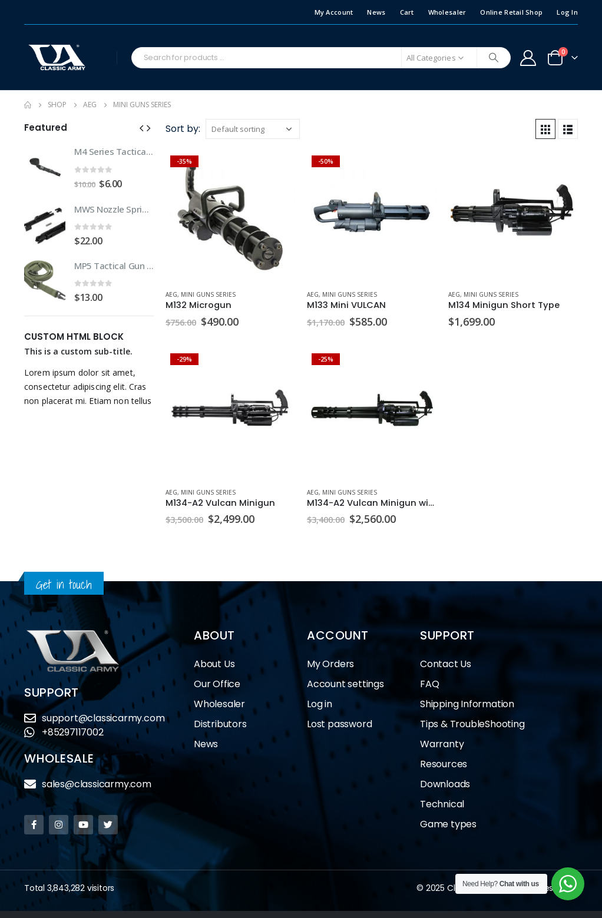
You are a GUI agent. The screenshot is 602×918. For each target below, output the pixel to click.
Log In (567, 12)
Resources (443, 764)
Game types (448, 824)
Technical (442, 804)
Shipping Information (467, 704)
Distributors (223, 724)
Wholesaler (447, 12)
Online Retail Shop (511, 12)
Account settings (345, 684)
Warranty (442, 744)
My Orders (330, 664)
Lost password (339, 724)
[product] (230, 215)
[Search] (493, 58)
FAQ (429, 684)
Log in (319, 704)
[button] (141, 127)
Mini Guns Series (208, 294)
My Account (334, 12)
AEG (171, 294)
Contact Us (445, 664)
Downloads (445, 784)
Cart (407, 12)
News (376, 12)
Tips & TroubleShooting (472, 724)
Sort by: (183, 128)
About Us (214, 664)
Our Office (217, 684)
